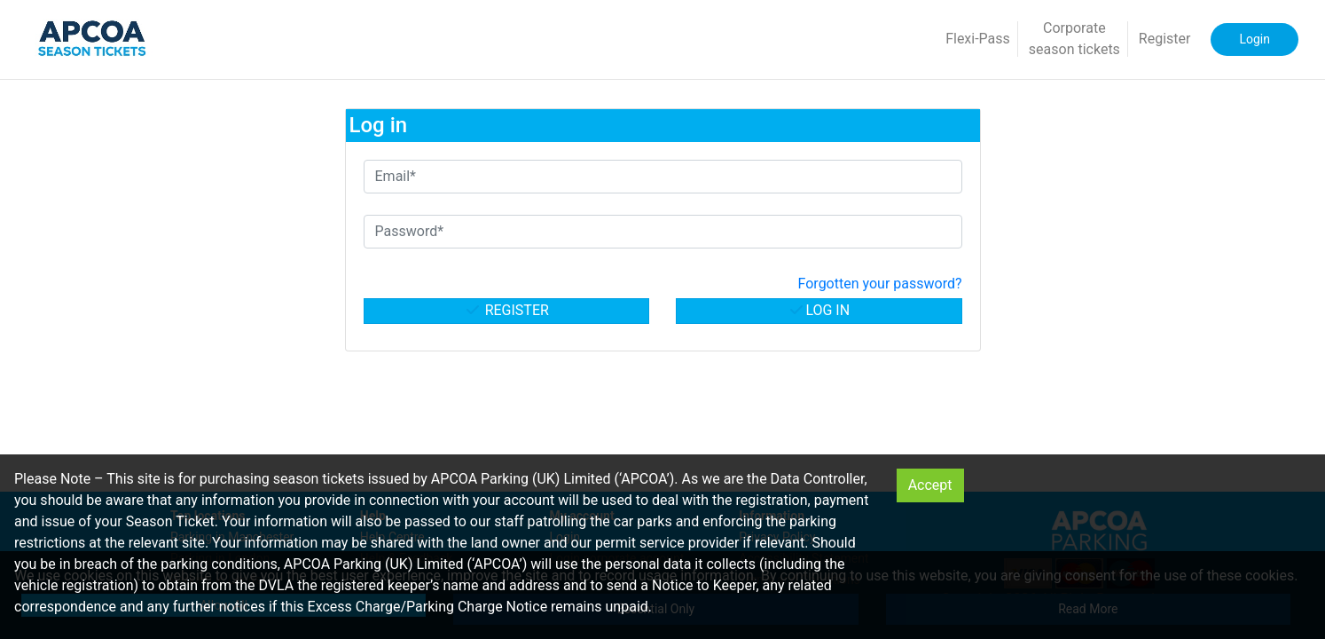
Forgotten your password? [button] (880, 283)
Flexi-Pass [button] (977, 38)
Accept (930, 485)
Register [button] (1165, 38)
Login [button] (1254, 39)
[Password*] (663, 231)
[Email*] (663, 176)
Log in (819, 310)
